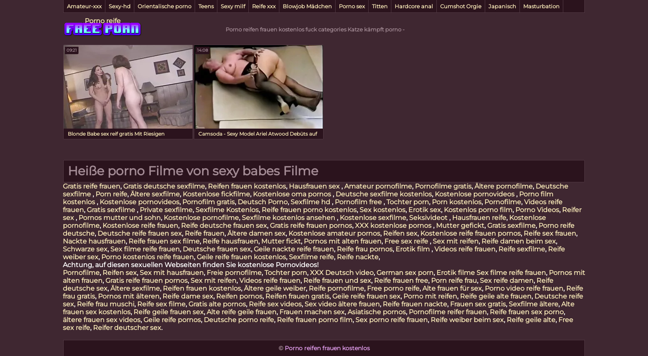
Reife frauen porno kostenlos (309, 210)
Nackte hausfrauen (94, 241)
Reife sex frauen (550, 233)
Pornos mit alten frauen (342, 241)
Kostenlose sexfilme (373, 218)
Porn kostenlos (456, 202)
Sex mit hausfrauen (172, 273)
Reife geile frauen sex (168, 312)
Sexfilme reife (311, 257)
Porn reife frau (454, 280)
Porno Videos (537, 210)
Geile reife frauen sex (366, 296)
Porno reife (103, 21)
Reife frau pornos (365, 249)
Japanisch (502, 6)
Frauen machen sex (312, 312)
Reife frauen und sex (337, 280)
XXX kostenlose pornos (394, 225)
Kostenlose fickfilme (216, 194)
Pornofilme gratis (443, 186)
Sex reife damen (507, 280)
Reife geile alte (531, 320)
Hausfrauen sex (315, 186)
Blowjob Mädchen (307, 6)
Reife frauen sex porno (527, 312)
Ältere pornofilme (503, 186)
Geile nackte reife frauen (294, 249)
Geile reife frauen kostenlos (241, 257)
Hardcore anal (414, 6)
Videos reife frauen (465, 249)
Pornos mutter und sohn (120, 218)
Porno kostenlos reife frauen (147, 257)
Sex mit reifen (456, 241)
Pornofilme (502, 202)
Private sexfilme (166, 210)
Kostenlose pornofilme (201, 218)
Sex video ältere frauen (342, 304)
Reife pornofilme (336, 288)
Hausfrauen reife (479, 218)
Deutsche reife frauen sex (140, 233)
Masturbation (541, 6)
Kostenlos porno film (478, 210)
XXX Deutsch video (342, 273)
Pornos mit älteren (129, 296)
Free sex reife (407, 241)
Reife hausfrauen (230, 241)
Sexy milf (233, 6)
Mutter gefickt (460, 225)
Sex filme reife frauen (145, 249)
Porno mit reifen (430, 296)
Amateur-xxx (84, 6)
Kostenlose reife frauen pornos (470, 233)
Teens (206, 6)
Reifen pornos (239, 296)
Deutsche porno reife (239, 320)
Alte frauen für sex (452, 288)
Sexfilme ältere (533, 304)
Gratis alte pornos (217, 304)
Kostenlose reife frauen (140, 225)
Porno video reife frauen (524, 288)
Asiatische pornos (377, 312)
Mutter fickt (281, 241)
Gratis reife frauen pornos (311, 225)
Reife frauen (204, 233)
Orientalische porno (164, 6)
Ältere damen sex (256, 233)
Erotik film (413, 249)
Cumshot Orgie (460, 6)
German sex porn (405, 273)
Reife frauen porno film (315, 320)
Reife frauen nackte (415, 304)
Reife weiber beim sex (467, 320)
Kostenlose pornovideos (475, 194)
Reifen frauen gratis (297, 296)
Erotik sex (424, 210)
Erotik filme (455, 273)
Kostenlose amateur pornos (334, 233)
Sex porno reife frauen (391, 320)
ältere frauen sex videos (102, 320)
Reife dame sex (187, 296)
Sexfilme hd (311, 202)
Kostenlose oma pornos (293, 194)
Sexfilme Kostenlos (227, 210)
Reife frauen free (401, 280)
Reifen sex (400, 233)
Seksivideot (429, 218)
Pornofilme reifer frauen (448, 312)
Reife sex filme (161, 304)
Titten (380, 6)
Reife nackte (358, 257)
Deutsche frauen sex (217, 249)
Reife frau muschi (105, 304)
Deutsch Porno (263, 202)
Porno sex (352, 6)
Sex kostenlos (382, 210)
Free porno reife (393, 288)
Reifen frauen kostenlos (247, 186)
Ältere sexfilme (155, 194)
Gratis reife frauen (91, 186)
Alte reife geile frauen (241, 312)
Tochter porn (407, 202)
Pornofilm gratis (208, 202)
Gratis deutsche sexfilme (164, 186)
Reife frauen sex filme (164, 241)
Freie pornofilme (234, 273)
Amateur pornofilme (378, 186)
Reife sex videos (275, 304)
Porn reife (111, 194)
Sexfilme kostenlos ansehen (289, 218)
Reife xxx (264, 6)
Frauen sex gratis (478, 304)
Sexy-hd (120, 6)
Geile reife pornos (172, 320)
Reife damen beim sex (518, 241)
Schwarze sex (85, 249)
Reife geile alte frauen (495, 296)
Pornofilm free (359, 202)
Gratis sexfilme (112, 210)
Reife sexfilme (521, 249)
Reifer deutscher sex (127, 328)
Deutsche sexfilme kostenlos (384, 194)
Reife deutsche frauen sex (224, 225)
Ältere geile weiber (275, 288)
